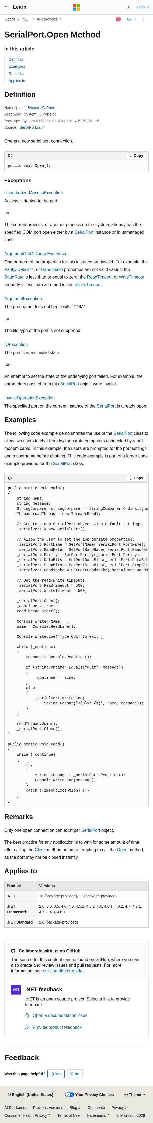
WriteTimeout (131, 277)
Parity (9, 269)
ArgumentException (23, 298)
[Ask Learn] (118, 19)
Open (122, 849)
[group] (76, 645)
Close (40, 849)
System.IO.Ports (41, 108)
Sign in (143, 7)
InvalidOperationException (29, 398)
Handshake (52, 269)
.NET (26, 19)
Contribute (96, 1107)
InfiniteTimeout (88, 284)
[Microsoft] (76, 7)
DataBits (26, 269)
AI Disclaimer (15, 1107)
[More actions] (144, 19)
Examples (17, 66)
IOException (16, 344)
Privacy (118, 1107)
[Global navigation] (5, 7)
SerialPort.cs (30, 127)
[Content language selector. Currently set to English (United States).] (30, 1095)
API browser (47, 19)
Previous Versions (48, 1107)
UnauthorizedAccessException (33, 193)
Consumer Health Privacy (25, 1115)
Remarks (16, 74)
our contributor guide (62, 971)
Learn (10, 19)
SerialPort (84, 232)
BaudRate (13, 277)
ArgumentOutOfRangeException (35, 254)
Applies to (17, 81)
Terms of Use (68, 1115)
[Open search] (129, 7)
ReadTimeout (100, 277)
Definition (16, 59)
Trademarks (96, 1115)
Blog (73, 1107)
